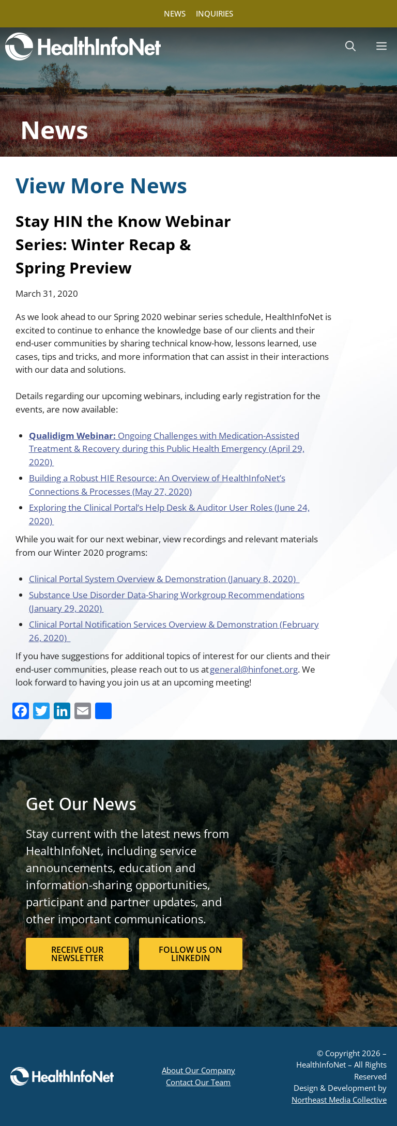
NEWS (175, 13)
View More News (101, 185)
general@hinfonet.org (254, 669)
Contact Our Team (198, 1082)
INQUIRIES (214, 13)
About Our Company (198, 1070)
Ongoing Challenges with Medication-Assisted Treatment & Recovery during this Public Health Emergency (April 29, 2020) (166, 449)
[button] (350, 46)
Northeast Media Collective (339, 1099)
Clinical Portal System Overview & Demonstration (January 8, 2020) (164, 579)
